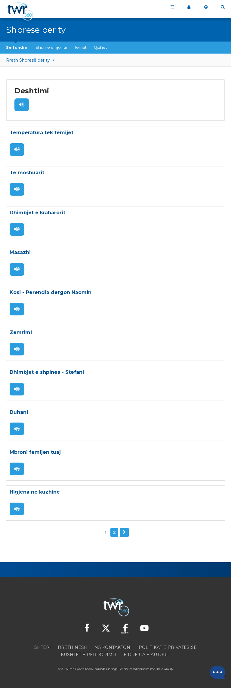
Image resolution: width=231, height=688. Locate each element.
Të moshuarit (27, 172)
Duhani (19, 413)
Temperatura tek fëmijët (41, 132)
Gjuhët (100, 47)
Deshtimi (31, 91)
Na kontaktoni (113, 648)
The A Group (164, 669)
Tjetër (124, 533)
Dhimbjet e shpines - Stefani (47, 373)
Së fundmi (17, 47)
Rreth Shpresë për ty (28, 60)
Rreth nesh (73, 648)
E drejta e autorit (147, 655)
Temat (80, 47)
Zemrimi (21, 333)
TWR (121, 669)
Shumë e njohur (51, 47)
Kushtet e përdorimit (88, 655)
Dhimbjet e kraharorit (37, 212)
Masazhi (20, 253)
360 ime (189, 7)
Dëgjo (21, 104)
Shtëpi (42, 648)
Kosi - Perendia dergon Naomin (50, 293)
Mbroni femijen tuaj (35, 453)
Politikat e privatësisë (168, 648)
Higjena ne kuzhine (35, 493)
